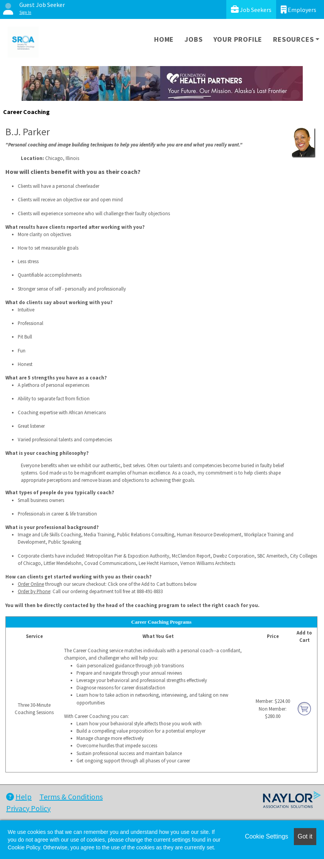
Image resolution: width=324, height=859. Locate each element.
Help (19, 796)
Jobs (193, 39)
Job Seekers (251, 9)
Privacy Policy (28, 808)
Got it (305, 836)
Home (164, 39)
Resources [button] (293, 39)
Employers (298, 9)
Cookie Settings (266, 836)
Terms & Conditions (71, 796)
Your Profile (238, 39)
